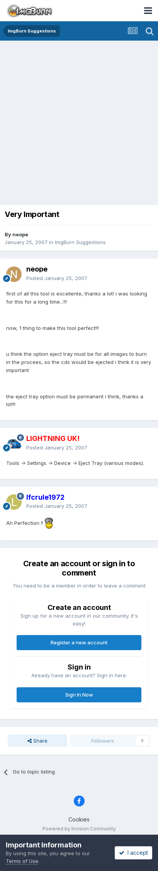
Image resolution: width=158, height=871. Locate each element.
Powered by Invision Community (79, 829)
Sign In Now (79, 695)
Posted (56, 278)
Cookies (79, 819)
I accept (133, 852)
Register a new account (79, 642)
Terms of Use (22, 861)
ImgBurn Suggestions (80, 242)
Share (37, 740)
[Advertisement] (79, 123)
